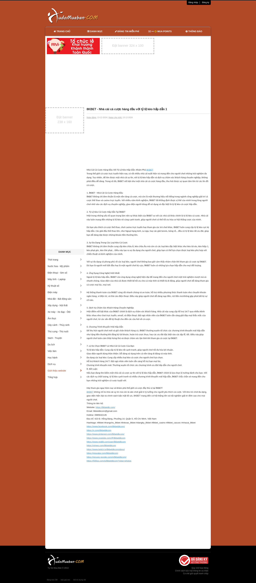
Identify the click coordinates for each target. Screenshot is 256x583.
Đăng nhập (193, 2)
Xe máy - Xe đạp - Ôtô (65, 312)
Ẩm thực (65, 318)
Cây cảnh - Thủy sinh (65, 325)
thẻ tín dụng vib (79, 580)
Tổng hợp (65, 377)
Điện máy (65, 292)
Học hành (65, 357)
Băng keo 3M (52, 580)
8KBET (149, 170)
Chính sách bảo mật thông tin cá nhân (191, 571)
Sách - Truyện (65, 338)
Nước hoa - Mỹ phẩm (65, 266)
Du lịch (65, 344)
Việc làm (65, 351)
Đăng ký (205, 2)
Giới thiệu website (65, 370)
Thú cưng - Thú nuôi (65, 331)
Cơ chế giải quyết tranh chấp (195, 573)
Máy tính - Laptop (65, 279)
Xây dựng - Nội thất (65, 305)
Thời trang (65, 259)
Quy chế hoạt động (200, 568)
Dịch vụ (65, 364)
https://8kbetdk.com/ (105, 407)
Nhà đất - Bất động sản (65, 299)
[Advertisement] (162, 15)
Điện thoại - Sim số (65, 272)
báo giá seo (65, 580)
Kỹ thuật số (65, 285)
